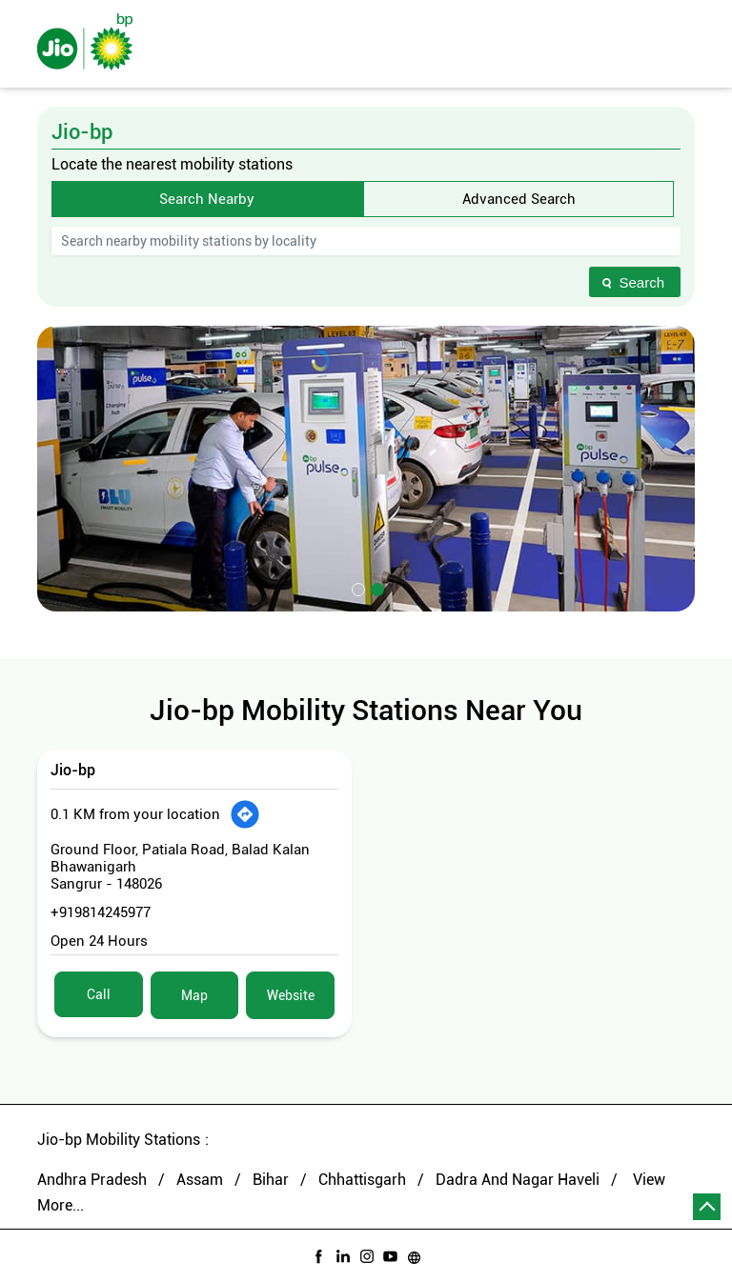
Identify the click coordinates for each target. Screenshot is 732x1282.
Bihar (271, 1180)
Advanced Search (519, 199)
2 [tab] (375, 587)
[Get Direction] (245, 814)
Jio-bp (73, 770)
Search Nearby (206, 199)
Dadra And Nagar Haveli (518, 1180)
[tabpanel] (366, 468)
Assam (199, 1180)
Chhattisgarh (362, 1180)
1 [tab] (356, 587)
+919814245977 (101, 912)
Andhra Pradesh (92, 1180)
